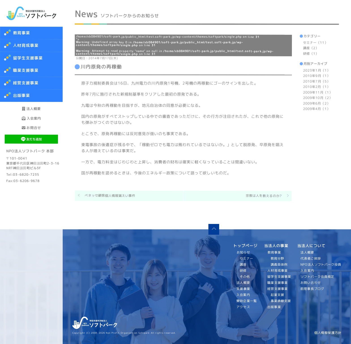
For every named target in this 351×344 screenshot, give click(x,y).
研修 (243, 270)
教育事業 (21, 33)
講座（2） (311, 48)
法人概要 (31, 111)
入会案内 (31, 127)
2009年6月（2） (316, 103)
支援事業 (243, 289)
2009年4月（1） (316, 109)
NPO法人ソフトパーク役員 (321, 264)
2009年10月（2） (317, 98)
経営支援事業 (277, 289)
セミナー (246, 258)
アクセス (243, 307)
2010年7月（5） (316, 81)
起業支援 (277, 295)
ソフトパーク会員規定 (317, 276)
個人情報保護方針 (327, 332)
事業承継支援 (280, 301)
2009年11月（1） (317, 92)
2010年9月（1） (316, 76)
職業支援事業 (277, 282)
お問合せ (31, 143)
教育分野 (277, 258)
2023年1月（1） (316, 70)
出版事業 (274, 307)
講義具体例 (278, 264)
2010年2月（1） (316, 87)
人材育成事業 (26, 45)
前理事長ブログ (312, 289)
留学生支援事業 (279, 276)
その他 (245, 276)
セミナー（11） (315, 42)
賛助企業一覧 (247, 301)
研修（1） (311, 53)
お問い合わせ (311, 282)
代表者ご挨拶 (311, 258)
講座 (243, 264)
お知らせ (243, 252)
